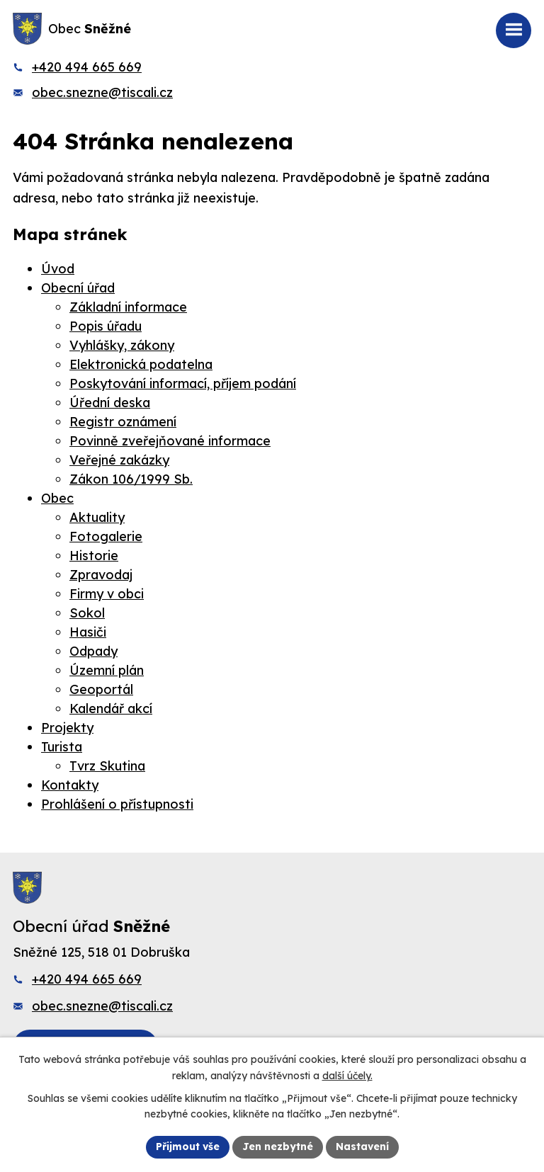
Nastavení (362, 1146)
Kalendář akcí (110, 708)
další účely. (347, 1075)
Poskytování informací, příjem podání (182, 383)
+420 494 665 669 (87, 67)
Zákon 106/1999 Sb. (131, 479)
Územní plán (106, 670)
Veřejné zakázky (119, 460)
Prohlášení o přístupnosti (117, 804)
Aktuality (97, 517)
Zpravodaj (100, 575)
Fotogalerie (105, 536)
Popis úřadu (105, 326)
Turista (61, 747)
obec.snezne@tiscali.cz (102, 92)
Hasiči (87, 632)
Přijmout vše (188, 1146)
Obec (57, 498)
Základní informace (128, 307)
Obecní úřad (78, 288)
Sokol (87, 613)
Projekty (67, 727)
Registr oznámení (122, 422)
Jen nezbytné (277, 1146)
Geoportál (101, 689)
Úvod (57, 269)
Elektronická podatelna (140, 364)
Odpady (93, 651)
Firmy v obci (106, 594)
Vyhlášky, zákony (121, 345)
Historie (93, 555)
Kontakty (69, 785)
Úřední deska (109, 402)
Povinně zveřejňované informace (170, 441)
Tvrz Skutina (107, 766)
